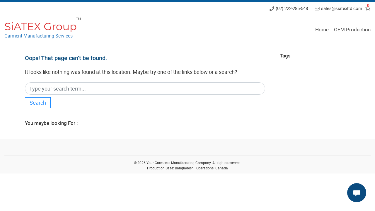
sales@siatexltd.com (341, 8)
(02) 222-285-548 (292, 8)
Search (38, 102)
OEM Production (352, 29)
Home (322, 29)
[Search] (145, 88)
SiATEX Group (40, 26)
